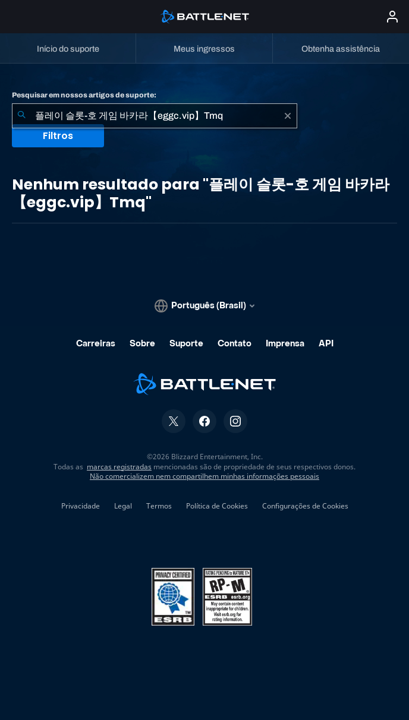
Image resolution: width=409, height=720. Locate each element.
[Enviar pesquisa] (21, 115)
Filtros (58, 136)
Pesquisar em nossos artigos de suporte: (84, 95)
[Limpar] (287, 115)
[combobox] (154, 115)
